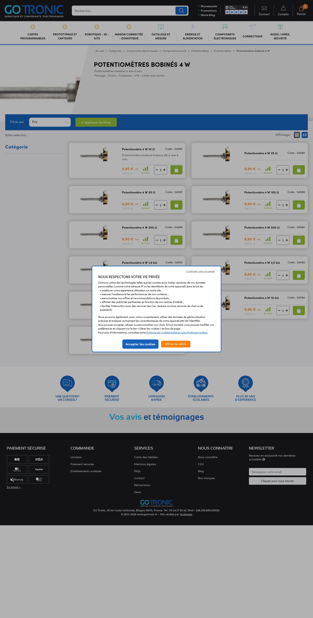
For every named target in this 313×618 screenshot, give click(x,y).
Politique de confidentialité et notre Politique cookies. (177, 332)
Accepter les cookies (140, 344)
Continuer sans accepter (200, 271)
